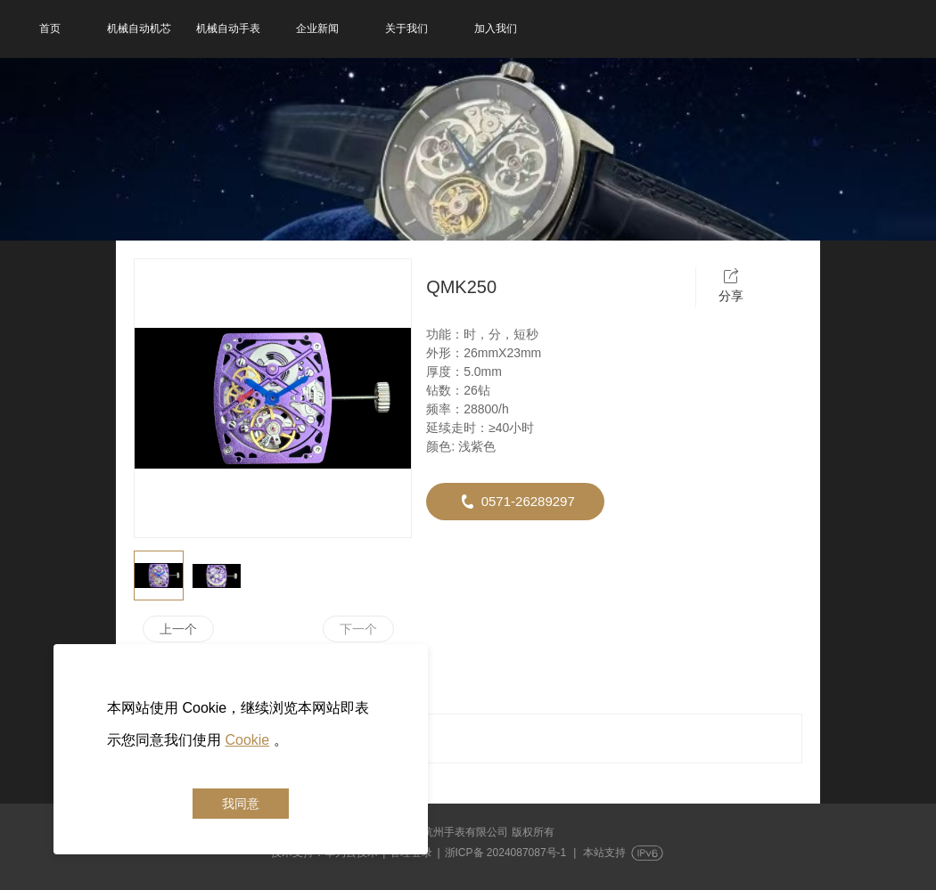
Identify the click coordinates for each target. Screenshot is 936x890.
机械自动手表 (228, 28)
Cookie (247, 739)
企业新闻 (317, 28)
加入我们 (495, 28)
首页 (50, 28)
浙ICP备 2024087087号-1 (506, 852)
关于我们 (406, 28)
